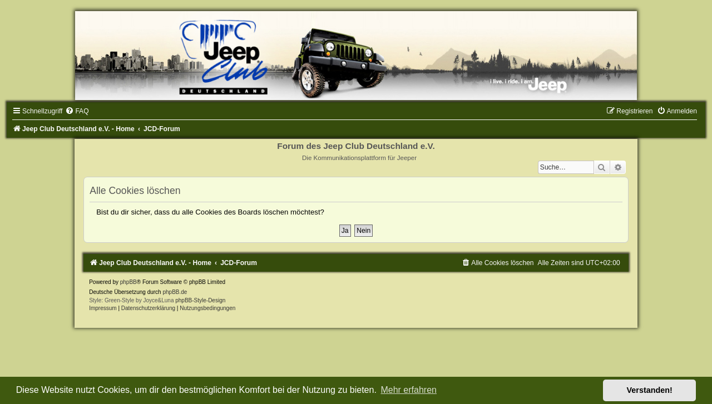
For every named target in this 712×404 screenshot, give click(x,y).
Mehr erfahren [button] (408, 390)
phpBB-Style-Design (200, 300)
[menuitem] (76, 111)
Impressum (102, 308)
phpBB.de (174, 292)
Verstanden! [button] (650, 390)
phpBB (128, 282)
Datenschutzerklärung (148, 308)
